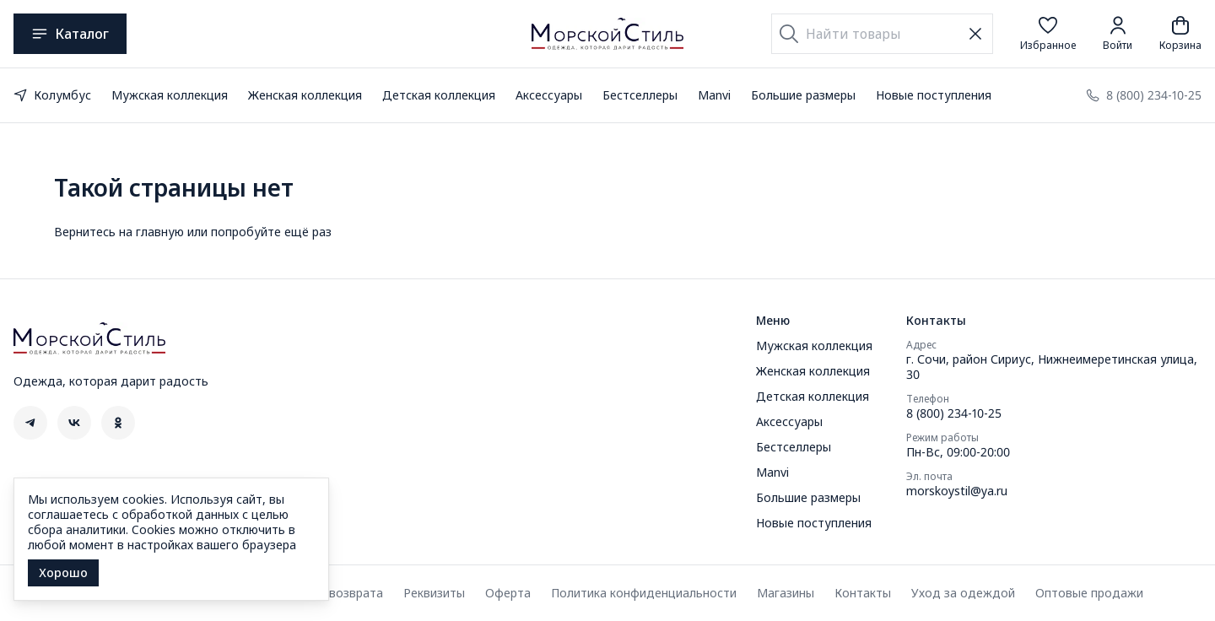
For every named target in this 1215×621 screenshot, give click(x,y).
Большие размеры (803, 95)
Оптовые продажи (1089, 593)
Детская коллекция (438, 95)
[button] (1048, 33)
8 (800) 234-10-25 (954, 413)
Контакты (862, 593)
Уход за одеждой (963, 593)
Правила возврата (330, 593)
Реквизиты (434, 593)
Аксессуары (549, 95)
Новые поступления (933, 95)
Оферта (508, 593)
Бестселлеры (640, 95)
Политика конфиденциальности (644, 593)
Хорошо (63, 572)
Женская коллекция (305, 95)
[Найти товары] (882, 33)
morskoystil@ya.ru (956, 491)
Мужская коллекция (169, 95)
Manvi (714, 95)
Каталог (70, 33)
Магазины (785, 593)
